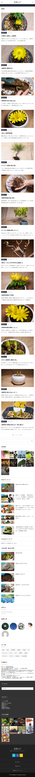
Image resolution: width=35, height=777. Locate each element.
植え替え (17, 656)
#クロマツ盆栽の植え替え (8, 165)
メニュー (2, 2)
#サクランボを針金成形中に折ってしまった (10, 675)
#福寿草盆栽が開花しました (9, 327)
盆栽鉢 (19, 649)
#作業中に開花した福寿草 (8, 36)
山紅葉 (24, 649)
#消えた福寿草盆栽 (6, 133)
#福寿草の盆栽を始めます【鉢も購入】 (12, 424)
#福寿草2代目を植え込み (8, 100)
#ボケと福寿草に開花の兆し (9, 360)
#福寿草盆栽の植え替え (8, 198)
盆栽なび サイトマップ (17, 770)
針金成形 (13, 649)
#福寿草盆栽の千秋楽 (7, 295)
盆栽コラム (4, 32)
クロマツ (11, 656)
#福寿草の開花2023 (7, 68)
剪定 (8, 649)
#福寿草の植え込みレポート (9, 392)
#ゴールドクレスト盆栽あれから (8, 672)
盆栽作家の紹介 (5, 707)
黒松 (3, 649)
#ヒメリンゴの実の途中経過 (7, 667)
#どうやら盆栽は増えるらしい (10, 230)
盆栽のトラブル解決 (6, 703)
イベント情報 (5, 701)
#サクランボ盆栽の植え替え (7, 666)
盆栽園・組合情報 (6, 708)
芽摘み (26, 652)
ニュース (4, 702)
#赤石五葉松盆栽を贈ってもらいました (9, 669)
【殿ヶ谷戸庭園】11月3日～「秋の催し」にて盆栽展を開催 (14, 668)
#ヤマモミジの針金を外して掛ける (8, 676)
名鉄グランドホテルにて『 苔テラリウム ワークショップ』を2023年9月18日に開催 (17, 674)
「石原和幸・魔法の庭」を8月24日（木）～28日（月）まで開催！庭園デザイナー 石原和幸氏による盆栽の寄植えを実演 (17, 678)
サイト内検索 (33, 2)
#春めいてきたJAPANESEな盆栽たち (12, 262)
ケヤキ (11, 652)
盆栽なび (17, 2)
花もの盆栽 (24, 656)
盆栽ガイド (4, 705)
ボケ (16, 652)
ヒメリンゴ (4, 652)
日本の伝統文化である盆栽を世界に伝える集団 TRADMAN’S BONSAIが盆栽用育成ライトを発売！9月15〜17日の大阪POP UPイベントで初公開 (17, 671)
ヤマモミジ (4, 656)
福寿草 (20, 652)
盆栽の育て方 (5, 704)
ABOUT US (17, 766)
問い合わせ (17, 761)
